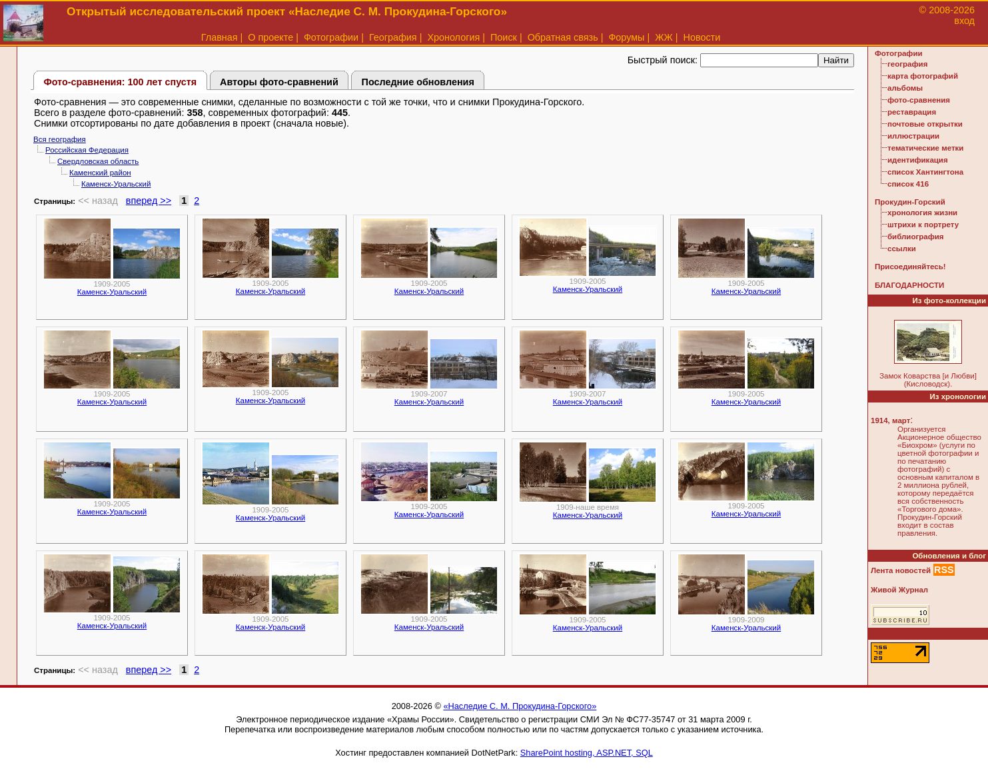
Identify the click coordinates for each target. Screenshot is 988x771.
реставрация (911, 112)
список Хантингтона (925, 172)
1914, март (890, 420)
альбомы (905, 88)
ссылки (901, 249)
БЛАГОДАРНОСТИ (909, 285)
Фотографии (331, 37)
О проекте (270, 37)
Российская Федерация (87, 150)
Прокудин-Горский (910, 202)
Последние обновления (418, 82)
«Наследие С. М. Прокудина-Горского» (519, 706)
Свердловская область (98, 161)
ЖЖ (664, 37)
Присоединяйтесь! (910, 267)
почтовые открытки (925, 124)
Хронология (453, 37)
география (907, 64)
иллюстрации (913, 136)
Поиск (503, 37)
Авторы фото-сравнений (279, 82)
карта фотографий (922, 76)
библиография (915, 237)
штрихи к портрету (923, 225)
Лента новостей (901, 570)
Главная (219, 37)
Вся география (59, 139)
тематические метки (925, 148)
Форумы (626, 37)
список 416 (908, 184)
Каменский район (100, 173)
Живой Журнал (899, 590)
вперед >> (148, 200)
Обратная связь (563, 37)
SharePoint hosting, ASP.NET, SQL (586, 753)
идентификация (917, 160)
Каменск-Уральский (116, 184)
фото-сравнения (918, 100)
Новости (702, 37)
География (393, 37)
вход (964, 20)
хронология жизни (922, 213)
